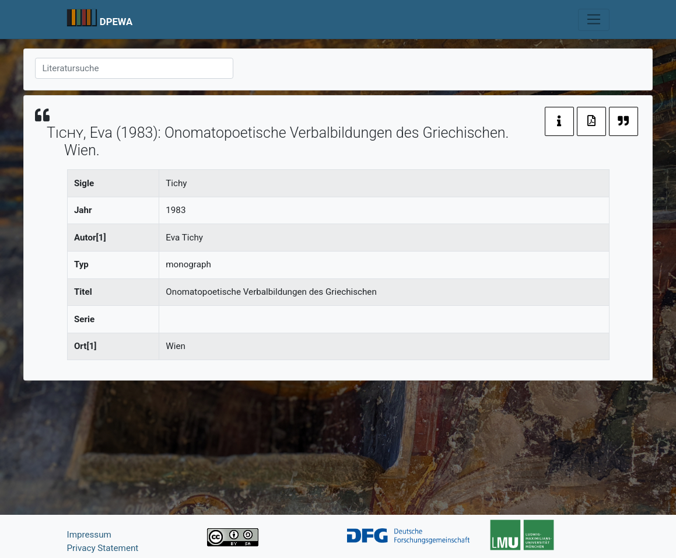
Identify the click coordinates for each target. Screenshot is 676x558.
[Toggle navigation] (593, 20)
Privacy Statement (103, 548)
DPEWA (116, 21)
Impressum (89, 534)
